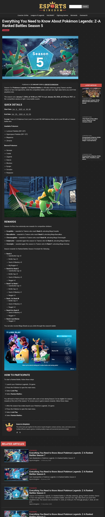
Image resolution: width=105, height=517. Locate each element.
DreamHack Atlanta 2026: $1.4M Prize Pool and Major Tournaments (91, 139)
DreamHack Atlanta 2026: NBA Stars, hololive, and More (91, 157)
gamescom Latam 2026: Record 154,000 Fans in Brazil (91, 101)
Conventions (87, 98)
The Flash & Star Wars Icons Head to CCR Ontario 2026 (90, 120)
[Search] (85, 6)
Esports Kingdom (51, 84)
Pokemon (5, 30)
